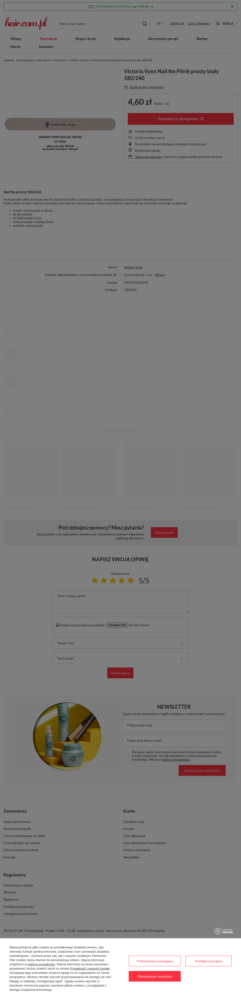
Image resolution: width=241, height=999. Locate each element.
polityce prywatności (41, 964)
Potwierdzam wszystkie (155, 976)
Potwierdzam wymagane (155, 961)
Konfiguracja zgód (208, 961)
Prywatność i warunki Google (90, 968)
